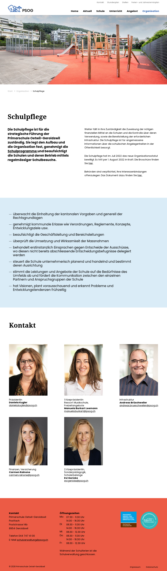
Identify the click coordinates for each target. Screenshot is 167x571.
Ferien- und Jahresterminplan (145, 2)
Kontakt (100, 2)
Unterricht (115, 11)
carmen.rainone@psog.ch (24, 475)
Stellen (125, 2)
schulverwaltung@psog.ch (32, 540)
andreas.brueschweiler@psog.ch (138, 405)
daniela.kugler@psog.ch (23, 405)
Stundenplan (113, 2)
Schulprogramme (22, 151)
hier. (139, 175)
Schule (100, 11)
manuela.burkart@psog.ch (79, 411)
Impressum (135, 567)
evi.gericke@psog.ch (76, 480)
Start (10, 91)
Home (74, 11)
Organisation (150, 11)
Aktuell (87, 11)
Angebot (132, 11)
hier (91, 163)
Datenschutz (152, 567)
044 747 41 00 (27, 535)
